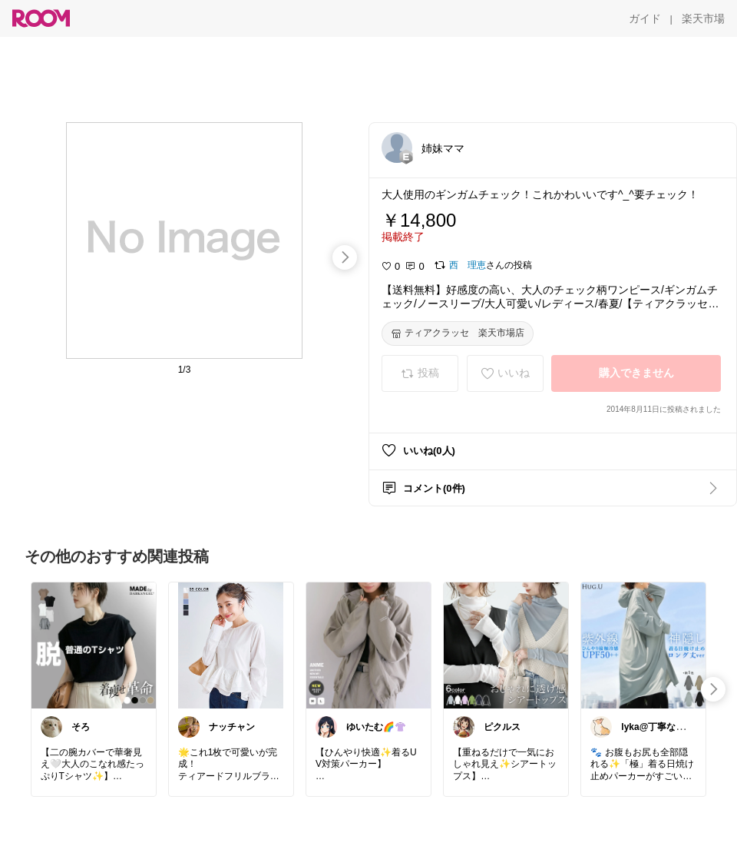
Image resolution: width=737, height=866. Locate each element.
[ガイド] (645, 18)
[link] (93, 644)
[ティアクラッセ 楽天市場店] (458, 333)
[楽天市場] (703, 18)
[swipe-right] (344, 257)
